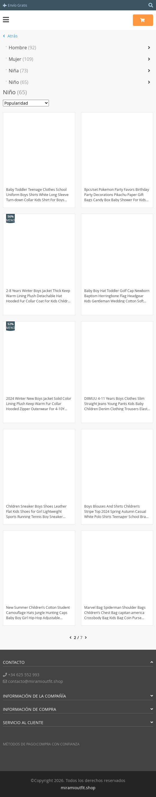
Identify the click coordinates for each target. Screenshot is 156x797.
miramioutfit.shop (78, 787)
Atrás (10, 36)
